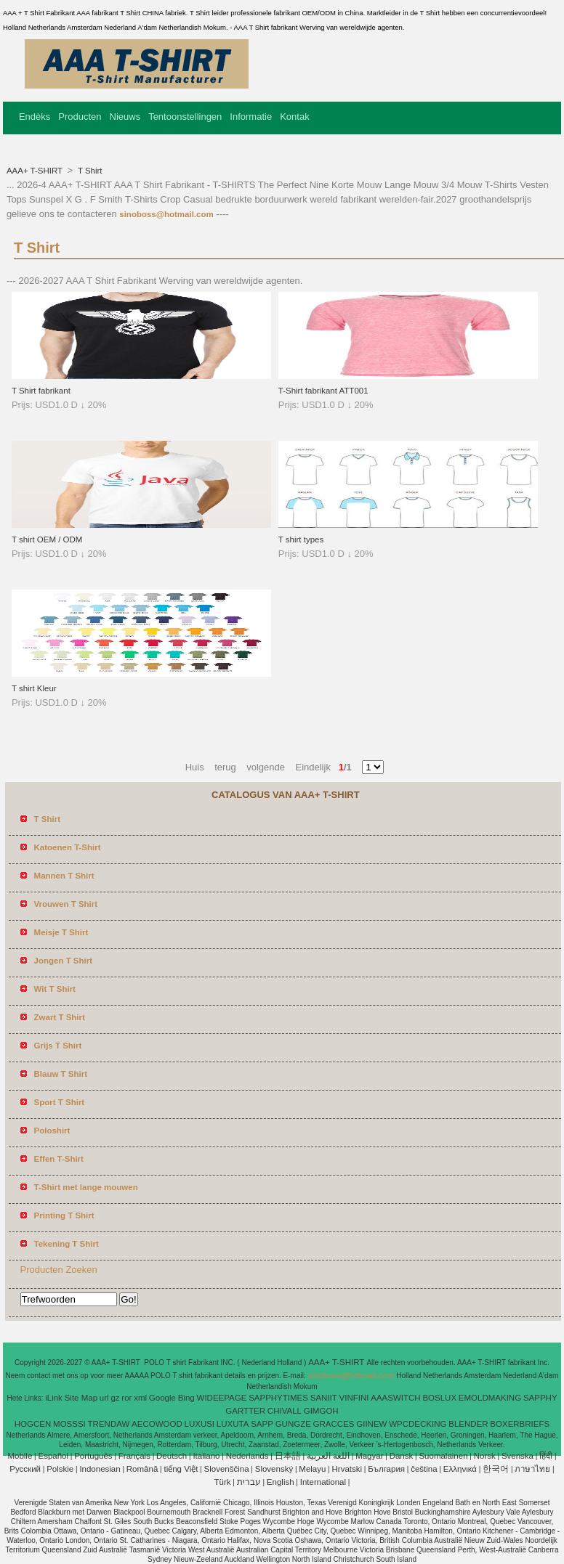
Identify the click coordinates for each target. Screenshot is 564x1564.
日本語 (288, 1455)
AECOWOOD (157, 1424)
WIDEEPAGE (222, 1397)
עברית (249, 1482)
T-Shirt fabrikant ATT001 (323, 390)
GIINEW (371, 1424)
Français (134, 1455)
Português (93, 1455)
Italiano (206, 1455)
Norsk (485, 1455)
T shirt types (300, 539)
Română (142, 1469)
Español (53, 1455)
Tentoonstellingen (185, 116)
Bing (186, 1397)
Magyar (369, 1455)
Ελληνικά (460, 1469)
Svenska (517, 1455)
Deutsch (171, 1455)
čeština (424, 1469)
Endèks (34, 116)
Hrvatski (347, 1469)
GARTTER (245, 1410)
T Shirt (89, 170)
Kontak (294, 116)
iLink (54, 1397)
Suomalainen (443, 1455)
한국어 (496, 1469)
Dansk (402, 1455)
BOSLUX (439, 1397)
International (323, 1482)
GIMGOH (321, 1410)
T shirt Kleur (34, 688)
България (386, 1469)
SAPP (262, 1424)
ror (126, 1397)
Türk (222, 1482)
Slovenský (274, 1469)
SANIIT (323, 1397)
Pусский (25, 1469)
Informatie (251, 116)
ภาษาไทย (532, 1469)
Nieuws (125, 116)
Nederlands (247, 1455)
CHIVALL (284, 1410)
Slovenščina (226, 1469)
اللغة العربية (328, 1455)
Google (162, 1397)
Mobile (19, 1455)
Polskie (60, 1469)
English (280, 1482)
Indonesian (99, 1469)
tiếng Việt (181, 1469)
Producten (79, 116)
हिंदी (545, 1455)
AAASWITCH (395, 1397)
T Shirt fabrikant (41, 390)
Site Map (81, 1397)
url (104, 1397)
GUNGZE (293, 1424)
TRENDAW (109, 1424)
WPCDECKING (417, 1424)
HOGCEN (33, 1424)
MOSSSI (69, 1424)
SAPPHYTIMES (278, 1397)
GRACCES (334, 1424)
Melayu (312, 1469)
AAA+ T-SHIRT (36, 170)
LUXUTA (233, 1424)
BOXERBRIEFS (519, 1424)
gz (114, 1397)
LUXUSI (200, 1424)
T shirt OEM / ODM (47, 539)
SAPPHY (540, 1397)
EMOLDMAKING (490, 1397)
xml (140, 1397)
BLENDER (468, 1424)
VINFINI (354, 1397)
